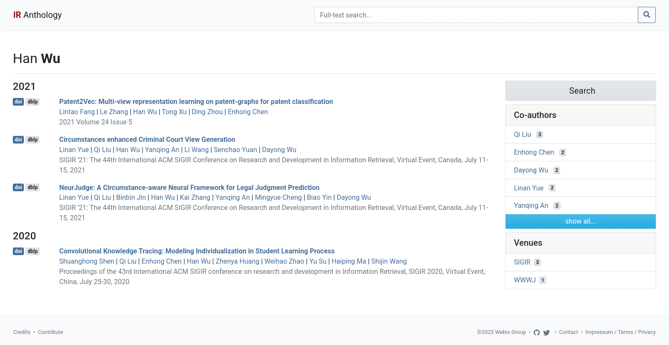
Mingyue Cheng (278, 197)
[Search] (476, 15)
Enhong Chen (248, 112)
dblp (33, 102)
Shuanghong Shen (86, 261)
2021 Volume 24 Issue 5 (95, 122)
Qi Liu (102, 150)
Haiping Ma (349, 261)
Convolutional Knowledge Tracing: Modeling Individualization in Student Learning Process (197, 251)
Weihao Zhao (284, 261)
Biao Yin (319, 197)
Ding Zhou (207, 112)
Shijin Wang (389, 261)
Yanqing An (162, 150)
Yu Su (317, 261)
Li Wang (196, 150)
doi (18, 102)
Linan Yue (74, 150)
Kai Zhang (195, 197)
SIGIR (522, 262)
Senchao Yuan (235, 150)
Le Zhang (114, 112)
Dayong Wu (279, 150)
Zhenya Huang (237, 261)
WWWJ (525, 280)
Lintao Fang (77, 112)
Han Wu (145, 112)
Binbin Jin (131, 197)
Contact (569, 332)
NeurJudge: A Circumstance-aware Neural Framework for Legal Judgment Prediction (189, 187)
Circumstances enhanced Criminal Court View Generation (147, 139)
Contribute (50, 332)
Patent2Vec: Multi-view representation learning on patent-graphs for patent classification (196, 102)
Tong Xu (174, 112)
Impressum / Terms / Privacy (620, 332)
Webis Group (510, 332)
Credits (21, 332)
